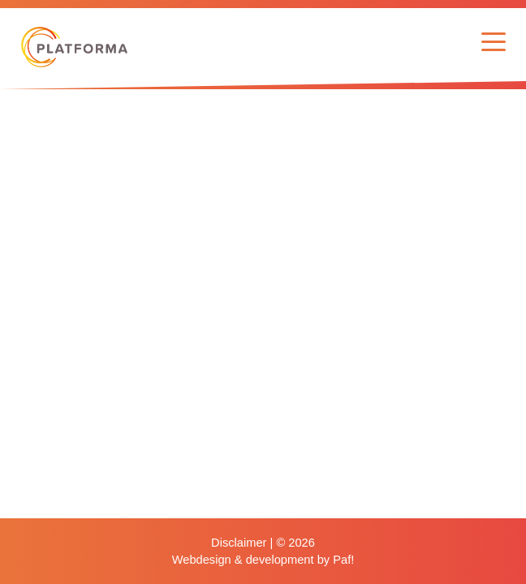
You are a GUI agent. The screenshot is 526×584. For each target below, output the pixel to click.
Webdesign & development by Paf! (263, 559)
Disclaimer (238, 542)
